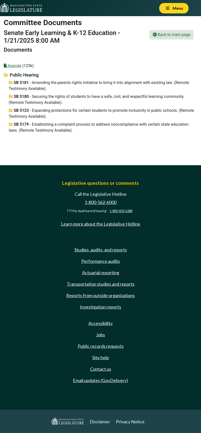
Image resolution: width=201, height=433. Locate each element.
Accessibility (100, 323)
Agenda (12, 65)
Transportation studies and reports (101, 284)
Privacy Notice (130, 421)
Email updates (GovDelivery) (100, 380)
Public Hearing (21, 75)
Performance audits (100, 261)
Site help (100, 357)
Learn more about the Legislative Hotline (100, 224)
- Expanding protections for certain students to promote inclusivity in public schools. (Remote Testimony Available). (101, 113)
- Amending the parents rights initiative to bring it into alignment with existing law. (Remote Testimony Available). (99, 85)
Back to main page (172, 34)
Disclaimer (100, 421)
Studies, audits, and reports (100, 249)
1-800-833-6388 (120, 211)
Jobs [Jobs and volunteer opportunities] (100, 334)
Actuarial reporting (100, 272)
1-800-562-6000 (100, 202)
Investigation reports (100, 307)
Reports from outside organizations (100, 295)
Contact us (100, 369)
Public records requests (101, 346)
